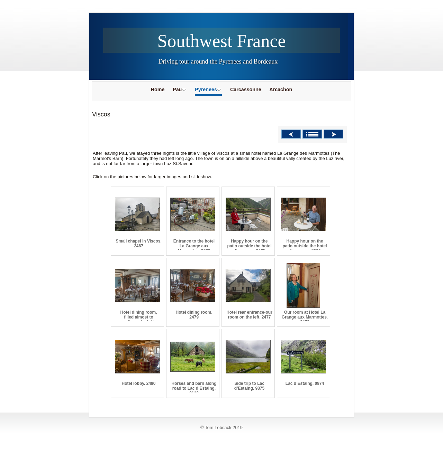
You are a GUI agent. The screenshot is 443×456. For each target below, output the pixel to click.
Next (333, 134)
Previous (291, 134)
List (312, 134)
